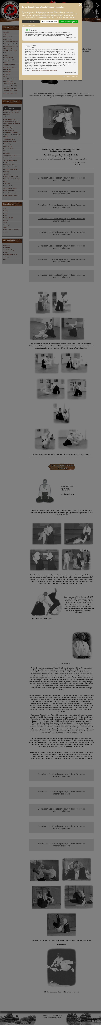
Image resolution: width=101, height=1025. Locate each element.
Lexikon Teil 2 (7, 71)
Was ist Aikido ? (7, 37)
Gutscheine (6, 153)
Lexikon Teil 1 (7, 69)
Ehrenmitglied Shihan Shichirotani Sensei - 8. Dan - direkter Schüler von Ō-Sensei (11, 121)
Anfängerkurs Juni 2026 (10, 155)
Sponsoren (6, 257)
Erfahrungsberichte (8, 130)
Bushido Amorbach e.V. (9, 193)
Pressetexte (6, 183)
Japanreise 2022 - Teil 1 (10, 83)
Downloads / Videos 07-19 (10, 176)
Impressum (6, 245)
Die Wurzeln (6, 74)
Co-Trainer (6, 117)
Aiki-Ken (5, 220)
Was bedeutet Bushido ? (10, 188)
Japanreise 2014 (8, 81)
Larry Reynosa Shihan (9, 60)
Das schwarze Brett (8, 164)
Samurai (5, 211)
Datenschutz (6, 247)
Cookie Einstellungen (9, 250)
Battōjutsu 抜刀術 (8, 218)
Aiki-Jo (5, 222)
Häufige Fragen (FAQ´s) (10, 254)
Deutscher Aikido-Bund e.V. (11, 195)
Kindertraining (7, 144)
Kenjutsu (5, 215)
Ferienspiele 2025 (8, 158)
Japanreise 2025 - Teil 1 (10, 88)
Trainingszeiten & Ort (9, 139)
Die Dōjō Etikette (8, 57)
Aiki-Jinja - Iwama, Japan (10, 50)
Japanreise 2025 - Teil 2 (10, 90)
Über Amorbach (7, 186)
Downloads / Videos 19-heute (11, 179)
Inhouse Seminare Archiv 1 (10, 169)
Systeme (5, 227)
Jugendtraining (7, 146)
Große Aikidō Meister (9, 79)
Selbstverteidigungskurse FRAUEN (10, 161)
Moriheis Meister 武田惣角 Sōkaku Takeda (10, 47)
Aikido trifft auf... (7, 39)
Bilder (5, 181)
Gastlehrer (6, 125)
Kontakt (5, 252)
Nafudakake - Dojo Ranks (10, 132)
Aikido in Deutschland (9, 64)
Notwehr (5, 232)
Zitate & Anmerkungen (9, 67)
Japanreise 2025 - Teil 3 (10, 93)
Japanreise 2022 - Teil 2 (10, 86)
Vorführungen (7, 174)
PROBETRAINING (8, 148)
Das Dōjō (6, 55)
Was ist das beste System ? (11, 229)
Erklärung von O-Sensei (10, 44)
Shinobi (5, 213)
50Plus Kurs (6, 151)
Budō (4, 53)
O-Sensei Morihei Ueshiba (10, 41)
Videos (5, 76)
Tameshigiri (6, 225)
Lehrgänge (6, 171)
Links (4, 259)
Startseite (6, 32)
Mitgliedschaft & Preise (9, 141)
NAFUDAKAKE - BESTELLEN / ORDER (12, 136)
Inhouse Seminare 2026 (10, 167)
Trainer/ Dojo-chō (9, 108)
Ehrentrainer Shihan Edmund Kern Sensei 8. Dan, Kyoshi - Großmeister (11, 112)
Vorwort (5, 34)
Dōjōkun (5, 62)
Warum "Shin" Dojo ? (9, 190)
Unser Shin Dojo (7, 128)
